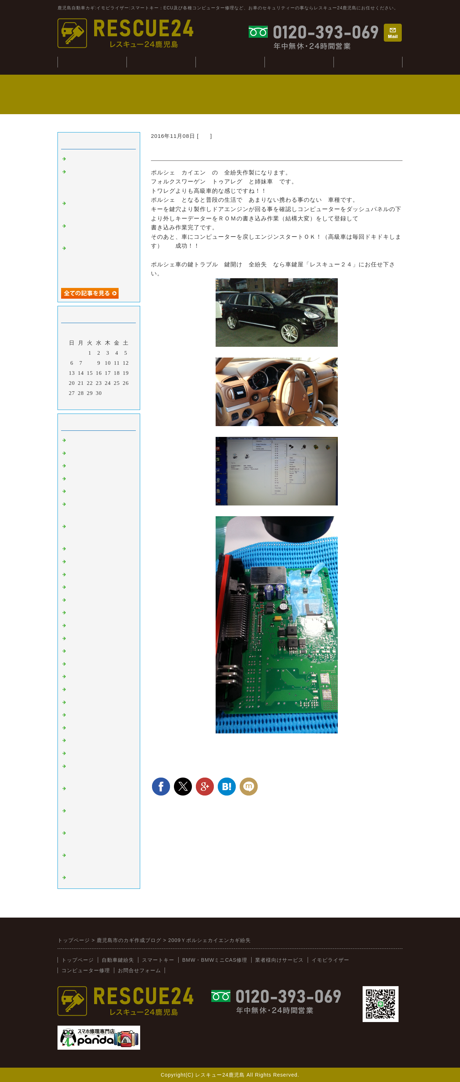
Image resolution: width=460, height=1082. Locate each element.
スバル (77, 651)
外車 (204, 136)
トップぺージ (92, 62)
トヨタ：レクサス (91, 600)
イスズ (77, 702)
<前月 (84, 402)
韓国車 (77, 562)
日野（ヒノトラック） (97, 715)
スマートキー (85, 440)
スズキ (77, 677)
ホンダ (77, 626)
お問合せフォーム (139, 970)
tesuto (75, 159)
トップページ (77, 960)
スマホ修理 (82, 878)
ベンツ (77, 549)
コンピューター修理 (299, 62)
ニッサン (79, 613)
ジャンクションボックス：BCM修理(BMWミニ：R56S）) (97, 181)
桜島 (74, 575)
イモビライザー (88, 453)
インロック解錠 (88, 491)
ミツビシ (79, 664)
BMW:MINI (83, 728)
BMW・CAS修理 (230, 62)
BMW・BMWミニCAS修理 (214, 960)
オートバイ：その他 (94, 587)
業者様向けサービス (368, 62)
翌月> (113, 402)
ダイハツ (79, 689)
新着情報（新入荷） (94, 753)
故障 (74, 479)
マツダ (77, 639)
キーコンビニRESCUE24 (100, 740)
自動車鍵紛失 (161, 62)
